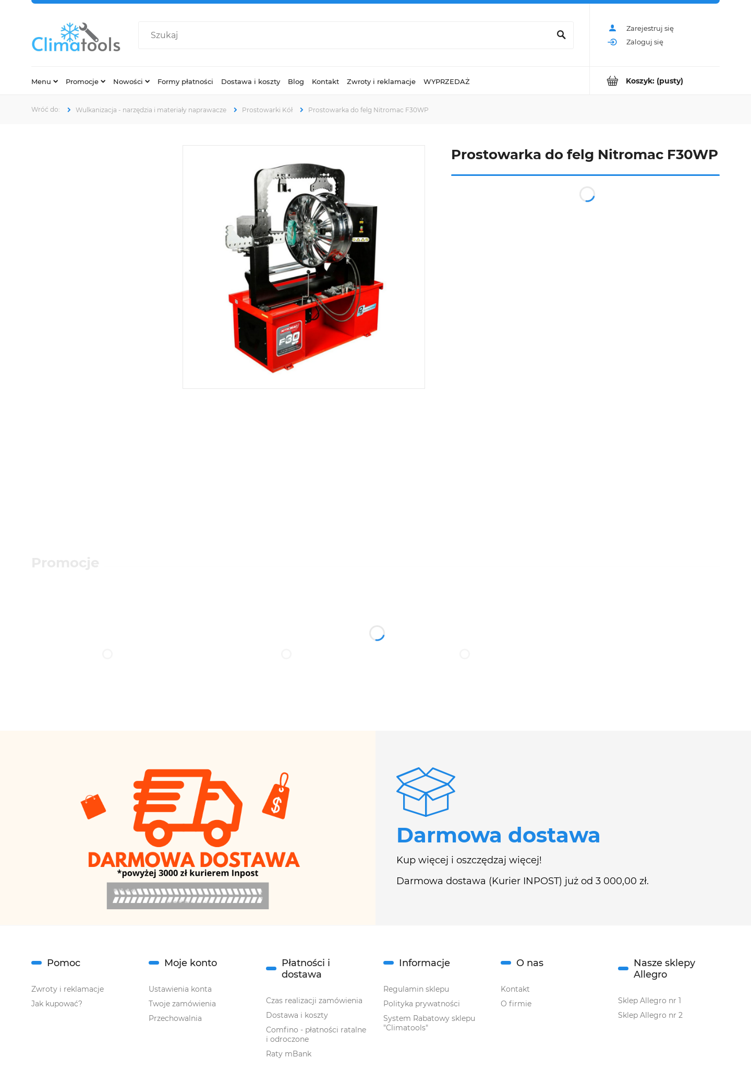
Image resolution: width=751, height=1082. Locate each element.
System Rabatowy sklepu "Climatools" (429, 1023)
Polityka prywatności (421, 1003)
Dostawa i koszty (297, 1015)
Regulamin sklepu (416, 989)
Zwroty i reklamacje (67, 989)
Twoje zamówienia (182, 1003)
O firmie (516, 1003)
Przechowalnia (175, 1018)
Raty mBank (288, 1054)
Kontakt (515, 989)
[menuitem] (44, 81)
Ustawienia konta (180, 989)
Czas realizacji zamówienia (314, 1000)
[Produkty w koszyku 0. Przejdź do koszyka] (655, 80)
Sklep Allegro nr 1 (649, 1000)
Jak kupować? (56, 1003)
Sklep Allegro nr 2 (650, 1015)
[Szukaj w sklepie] (346, 35)
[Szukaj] (561, 35)
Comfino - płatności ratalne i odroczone (316, 1034)
